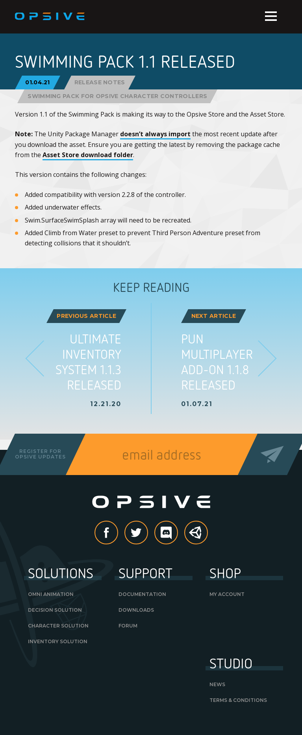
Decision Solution (55, 610)
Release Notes (99, 82)
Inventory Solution (57, 641)
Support (145, 572)
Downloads (136, 610)
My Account (227, 594)
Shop (225, 572)
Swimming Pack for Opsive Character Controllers (117, 96)
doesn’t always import (155, 134)
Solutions (60, 572)
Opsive (50, 16)
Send (272, 454)
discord (177, 533)
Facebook (117, 533)
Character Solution (58, 626)
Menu (271, 16)
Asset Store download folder (88, 154)
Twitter (147, 533)
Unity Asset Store (196, 536)
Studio (230, 663)
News (217, 684)
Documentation (142, 594)
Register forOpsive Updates (40, 454)
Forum (128, 626)
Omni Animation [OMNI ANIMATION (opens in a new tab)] (51, 594)
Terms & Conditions (238, 700)
